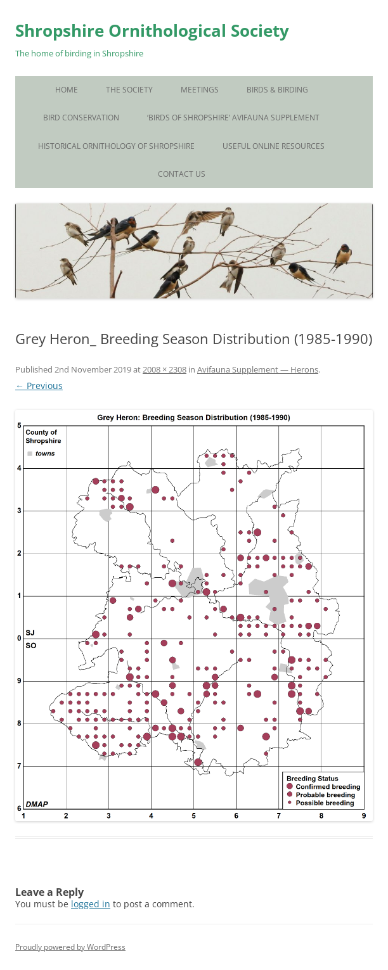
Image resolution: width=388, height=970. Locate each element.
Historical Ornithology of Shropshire (116, 146)
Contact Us (181, 174)
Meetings (200, 89)
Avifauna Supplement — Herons (257, 369)
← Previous (39, 386)
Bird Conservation (81, 117)
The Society (129, 89)
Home (66, 89)
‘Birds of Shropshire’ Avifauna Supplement (233, 117)
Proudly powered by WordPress (70, 946)
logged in (90, 904)
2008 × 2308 (164, 369)
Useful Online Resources (274, 146)
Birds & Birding (277, 89)
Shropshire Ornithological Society (152, 30)
